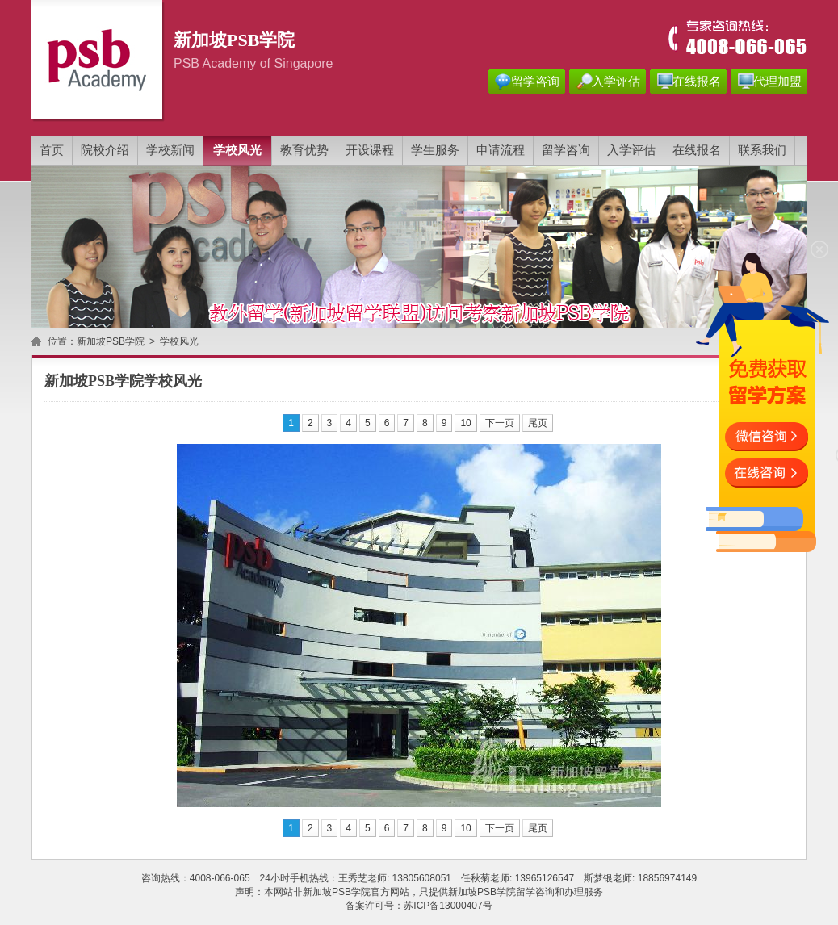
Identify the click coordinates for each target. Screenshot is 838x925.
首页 (52, 150)
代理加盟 (777, 81)
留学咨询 (535, 81)
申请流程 (500, 150)
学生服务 (435, 150)
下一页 (499, 423)
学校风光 (237, 150)
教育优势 (304, 150)
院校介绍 (105, 150)
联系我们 (762, 150)
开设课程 (370, 150)
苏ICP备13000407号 (448, 905)
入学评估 (616, 81)
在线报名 (696, 81)
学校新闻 (170, 150)
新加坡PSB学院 (111, 341)
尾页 (537, 423)
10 (465, 423)
